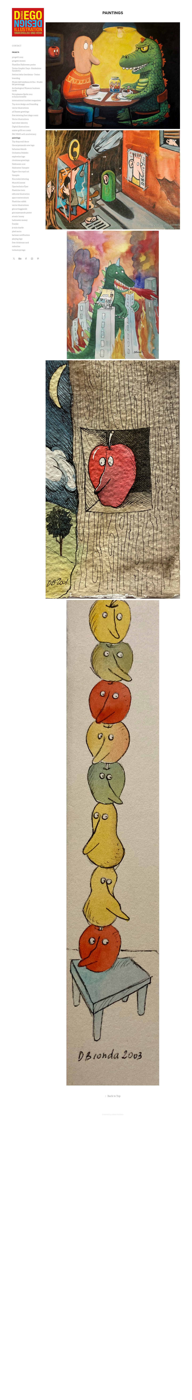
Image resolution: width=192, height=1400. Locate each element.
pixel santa (16, 231)
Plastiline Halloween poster (24, 64)
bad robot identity (20, 123)
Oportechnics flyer (20, 186)
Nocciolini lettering (20, 179)
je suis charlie (18, 227)
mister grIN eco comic (21, 130)
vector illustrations (20, 108)
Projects (15, 52)
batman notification (21, 235)
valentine (16, 246)
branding (16, 78)
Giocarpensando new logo (23, 145)
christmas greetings (20, 160)
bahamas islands (19, 149)
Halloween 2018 (18, 164)
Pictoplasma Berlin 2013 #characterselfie (22, 95)
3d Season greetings (20, 111)
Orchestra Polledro (20, 153)
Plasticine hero (18, 190)
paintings (16, 138)
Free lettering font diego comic (25, 115)
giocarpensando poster (22, 212)
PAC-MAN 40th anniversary (24, 134)
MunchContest (18, 183)
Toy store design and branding (25, 104)
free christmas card (20, 242)
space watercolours (20, 198)
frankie (15, 224)
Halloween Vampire (20, 168)
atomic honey (18, 216)
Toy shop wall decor (20, 141)
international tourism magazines (26, 100)
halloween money (19, 220)
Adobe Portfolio (117, 1114)
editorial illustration (21, 194)
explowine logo (18, 156)
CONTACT (16, 45)
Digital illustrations (20, 126)
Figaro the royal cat (20, 171)
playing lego (17, 239)
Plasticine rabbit (19, 201)
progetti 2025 (17, 57)
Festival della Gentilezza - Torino (26, 74)
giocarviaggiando (19, 209)
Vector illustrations (20, 119)
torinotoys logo (18, 250)
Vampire (15, 175)
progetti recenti (18, 61)
